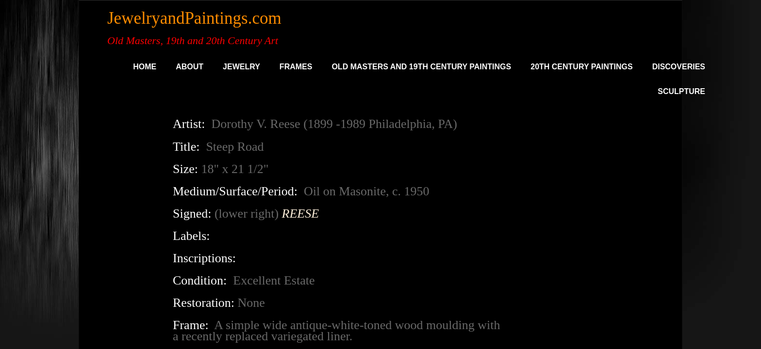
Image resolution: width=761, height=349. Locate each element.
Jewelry (241, 67)
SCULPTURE (681, 91)
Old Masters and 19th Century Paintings (421, 67)
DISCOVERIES (678, 67)
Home (144, 67)
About (189, 67)
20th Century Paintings (581, 67)
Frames (296, 67)
